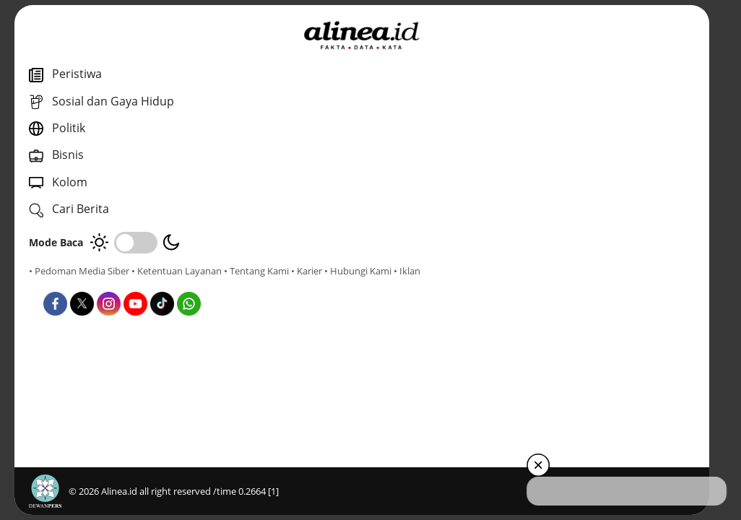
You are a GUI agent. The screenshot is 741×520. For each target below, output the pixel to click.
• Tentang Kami (61, 283)
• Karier (111, 283)
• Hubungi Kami (162, 283)
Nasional (377, 278)
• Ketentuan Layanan (176, 270)
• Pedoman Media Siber (79, 270)
